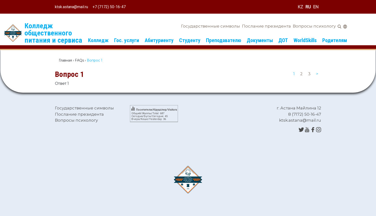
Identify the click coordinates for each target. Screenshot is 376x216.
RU (308, 6)
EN (316, 6)
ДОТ (283, 40)
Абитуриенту (159, 40)
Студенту (189, 40)
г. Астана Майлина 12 (299, 108)
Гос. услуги (126, 40)
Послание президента (266, 26)
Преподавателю (223, 40)
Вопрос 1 (69, 74)
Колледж (98, 40)
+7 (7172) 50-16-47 (109, 7)
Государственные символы (210, 26)
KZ (300, 6)
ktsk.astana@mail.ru (71, 7)
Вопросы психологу (314, 26)
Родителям (334, 40)
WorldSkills (305, 40)
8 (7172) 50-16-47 (304, 114)
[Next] (317, 74)
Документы (260, 40)
